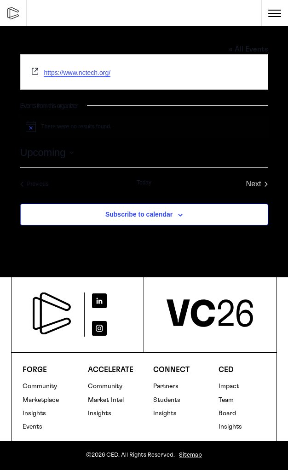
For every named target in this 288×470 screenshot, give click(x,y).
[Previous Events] (34, 184)
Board (227, 413)
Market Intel (106, 400)
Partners (166, 386)
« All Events (248, 49)
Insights (34, 413)
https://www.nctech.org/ (77, 72)
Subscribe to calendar (139, 214)
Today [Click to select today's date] (144, 182)
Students (166, 400)
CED (226, 369)
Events (32, 427)
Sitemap (190, 455)
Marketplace (41, 400)
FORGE (35, 369)
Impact (229, 386)
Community (40, 386)
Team (226, 400)
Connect (171, 369)
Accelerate (110, 369)
